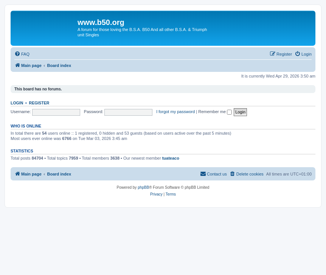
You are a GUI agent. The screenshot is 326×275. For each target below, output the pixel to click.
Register (39, 103)
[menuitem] (21, 54)
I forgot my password (175, 111)
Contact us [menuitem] (213, 173)
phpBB (143, 187)
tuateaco (170, 158)
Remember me (215, 111)
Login (17, 103)
